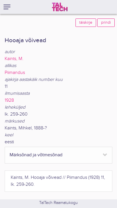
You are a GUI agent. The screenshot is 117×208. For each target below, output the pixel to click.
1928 (9, 100)
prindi (106, 22)
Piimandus (15, 72)
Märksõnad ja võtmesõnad (36, 155)
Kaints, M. (14, 59)
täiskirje (85, 22)
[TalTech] (60, 7)
